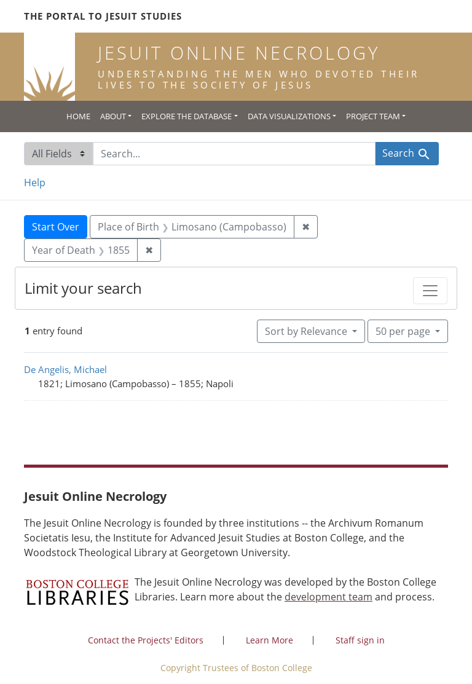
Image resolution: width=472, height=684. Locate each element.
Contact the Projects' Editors (145, 640)
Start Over (55, 227)
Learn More (269, 640)
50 (404, 330)
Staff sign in (360, 640)
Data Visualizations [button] (289, 116)
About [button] (113, 116)
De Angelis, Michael (65, 369)
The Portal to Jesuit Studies (103, 16)
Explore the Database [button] (186, 116)
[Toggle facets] (430, 290)
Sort (307, 331)
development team (328, 596)
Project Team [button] (373, 116)
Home (78, 116)
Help (34, 182)
